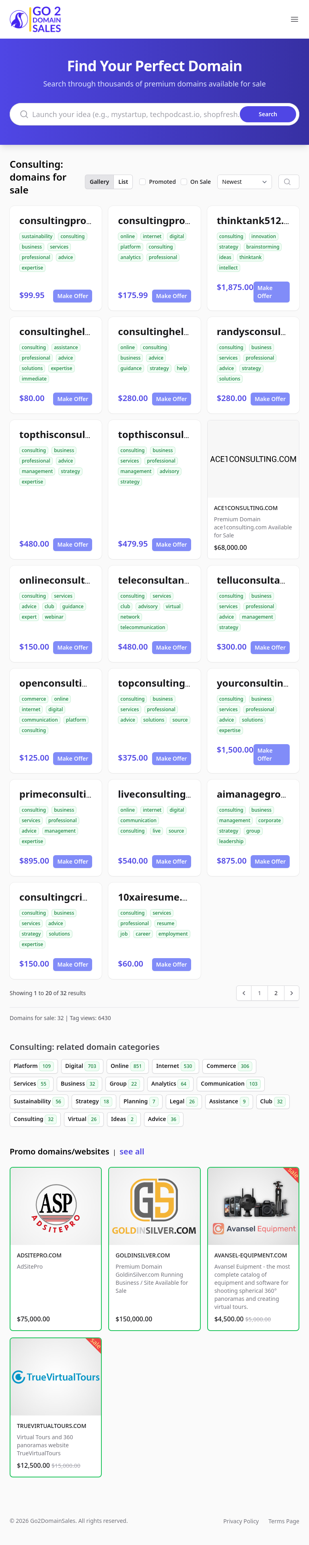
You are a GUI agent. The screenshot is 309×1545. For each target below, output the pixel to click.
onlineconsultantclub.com (81, 579)
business (32, 246)
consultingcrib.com (65, 896)
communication (40, 719)
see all (131, 1151)
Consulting (35, 1119)
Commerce (229, 1066)
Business (79, 1084)
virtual (173, 606)
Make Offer (72, 296)
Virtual (84, 1119)
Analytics (170, 1084)
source (179, 719)
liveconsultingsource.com (179, 793)
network (130, 616)
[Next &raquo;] (291, 993)
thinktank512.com (261, 220)
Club (273, 1102)
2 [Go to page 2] (276, 993)
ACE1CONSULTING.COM (246, 508)
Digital (82, 1066)
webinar (54, 616)
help (182, 368)
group (253, 830)
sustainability (37, 236)
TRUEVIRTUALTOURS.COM (52, 1426)
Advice (163, 1119)
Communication (231, 1084)
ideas (225, 257)
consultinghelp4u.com (171, 331)
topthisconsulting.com (172, 434)
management (37, 471)
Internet (175, 1066)
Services (31, 1084)
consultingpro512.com (171, 220)
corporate (269, 820)
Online (128, 1066)
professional (36, 257)
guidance (131, 368)
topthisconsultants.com (76, 434)
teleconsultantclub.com (175, 579)
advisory (169, 471)
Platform (34, 1066)
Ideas (124, 1119)
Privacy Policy (241, 1521)
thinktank (250, 257)
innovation (263, 236)
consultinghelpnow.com (76, 331)
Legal (184, 1102)
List (123, 181)
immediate (34, 378)
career (143, 933)
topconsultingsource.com (179, 682)
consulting (72, 236)
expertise (32, 267)
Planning (141, 1102)
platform (130, 246)
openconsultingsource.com (84, 682)
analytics (130, 257)
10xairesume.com (160, 896)
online (127, 236)
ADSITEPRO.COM (39, 1255)
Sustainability (39, 1102)
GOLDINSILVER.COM (142, 1255)
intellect (228, 267)
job (124, 933)
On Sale (200, 181)
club (49, 606)
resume (165, 923)
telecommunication (142, 627)
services (59, 246)
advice (65, 257)
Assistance (229, 1102)
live (156, 830)
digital (176, 236)
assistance (66, 347)
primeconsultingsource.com (86, 793)
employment (173, 933)
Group (124, 1084)
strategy (228, 246)
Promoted (162, 181)
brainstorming (262, 246)
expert (29, 616)
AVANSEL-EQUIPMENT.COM (250, 1255)
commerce (34, 698)
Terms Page (283, 1521)
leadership (231, 841)
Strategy (94, 1102)
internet (152, 236)
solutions (32, 368)
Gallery (99, 181)
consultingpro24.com (70, 220)
